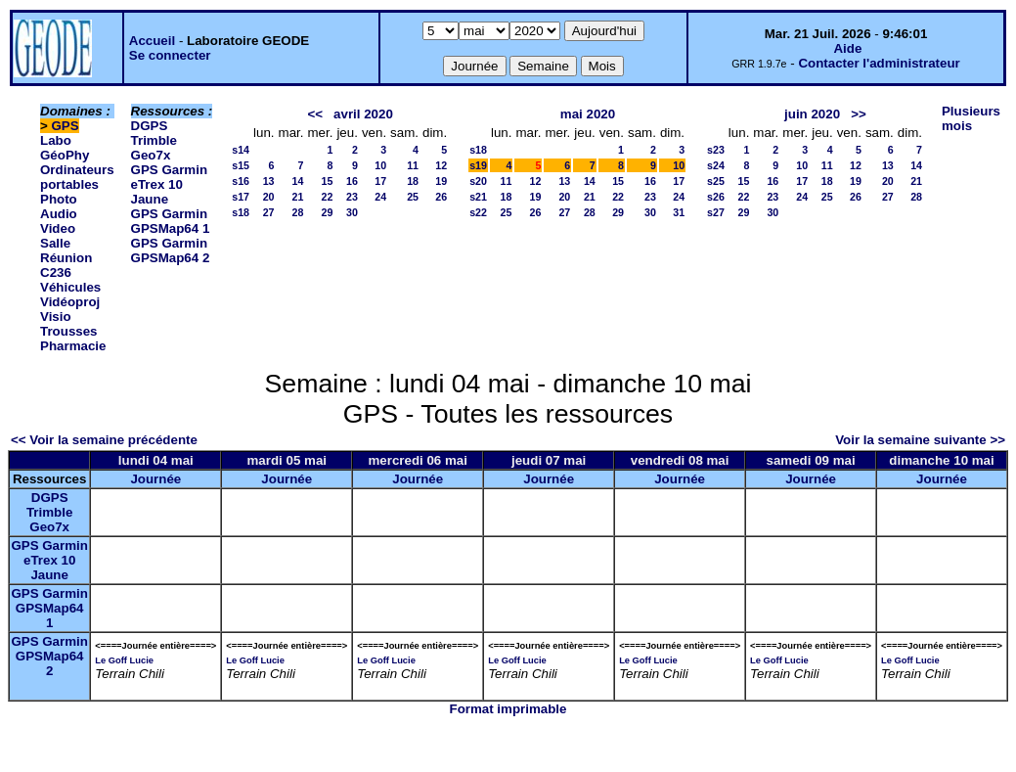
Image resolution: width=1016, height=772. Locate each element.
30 (352, 212)
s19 (478, 165)
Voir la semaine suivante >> (920, 439)
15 (327, 181)
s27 (716, 212)
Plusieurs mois (971, 118)
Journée (155, 479)
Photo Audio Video (58, 214)
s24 (716, 165)
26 (441, 197)
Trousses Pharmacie (73, 338)
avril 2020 (363, 114)
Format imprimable (508, 709)
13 (269, 181)
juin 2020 (812, 114)
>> (858, 114)
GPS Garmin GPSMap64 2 (170, 250)
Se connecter (170, 55)
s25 (716, 181)
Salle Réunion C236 (66, 258)
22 (327, 197)
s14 (240, 150)
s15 (240, 165)
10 (380, 165)
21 (298, 197)
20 (269, 197)
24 (380, 197)
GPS (65, 125)
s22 (478, 212)
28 (298, 212)
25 (413, 197)
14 (298, 181)
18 (413, 181)
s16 (240, 181)
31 (679, 212)
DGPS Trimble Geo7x (154, 140)
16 (352, 181)
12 (441, 165)
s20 (478, 181)
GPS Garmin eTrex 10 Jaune (169, 184)
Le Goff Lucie (124, 660)
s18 (240, 212)
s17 (240, 197)
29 (327, 212)
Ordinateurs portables (77, 177)
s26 (716, 197)
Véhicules (70, 287)
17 (380, 181)
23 (352, 197)
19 (441, 181)
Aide (847, 48)
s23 (716, 150)
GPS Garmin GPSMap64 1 (170, 221)
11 (413, 165)
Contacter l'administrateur (878, 63)
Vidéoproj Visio (70, 309)
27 (269, 212)
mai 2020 (587, 114)
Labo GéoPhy (64, 147)
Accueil (152, 40)
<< (315, 114)
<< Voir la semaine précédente (104, 439)
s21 (478, 197)
